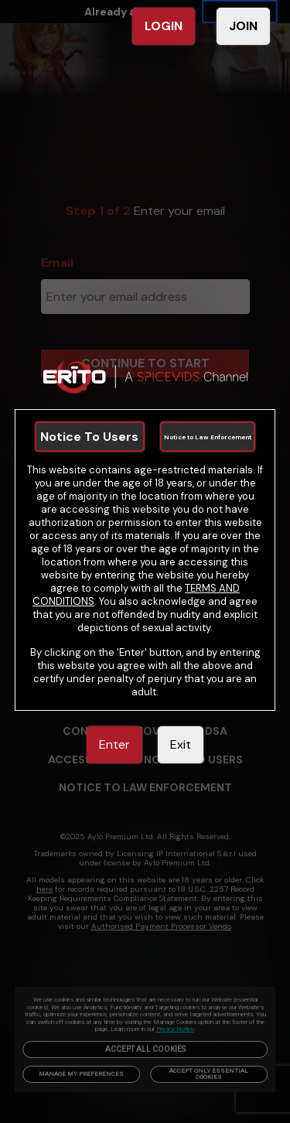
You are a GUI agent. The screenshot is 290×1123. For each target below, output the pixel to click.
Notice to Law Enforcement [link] (207, 437)
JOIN (243, 26)
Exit (180, 744)
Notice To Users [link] (89, 436)
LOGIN (164, 26)
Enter (114, 744)
